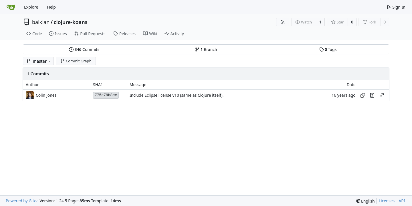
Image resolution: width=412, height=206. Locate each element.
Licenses (387, 200)
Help (51, 7)
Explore (31, 7)
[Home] (11, 7)
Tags (328, 49)
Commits (84, 49)
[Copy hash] (362, 95)
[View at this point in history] (382, 95)
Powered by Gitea (22, 200)
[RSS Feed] (282, 22)
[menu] (365, 201)
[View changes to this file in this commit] (372, 95)
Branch (206, 49)
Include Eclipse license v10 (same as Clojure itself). (177, 95)
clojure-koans (70, 22)
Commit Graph (75, 61)
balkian (40, 22)
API (402, 200)
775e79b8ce (106, 95)
